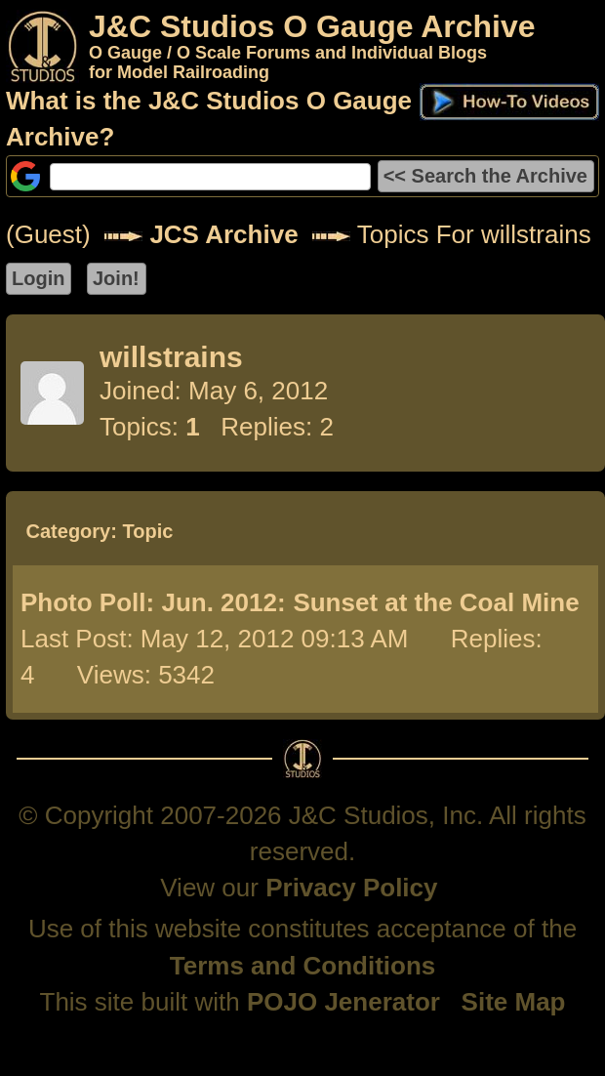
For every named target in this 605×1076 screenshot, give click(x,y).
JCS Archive (223, 234)
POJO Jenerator (343, 1001)
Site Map (514, 1001)
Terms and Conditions (303, 965)
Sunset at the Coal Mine (436, 602)
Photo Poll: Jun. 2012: (153, 602)
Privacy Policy (351, 887)
